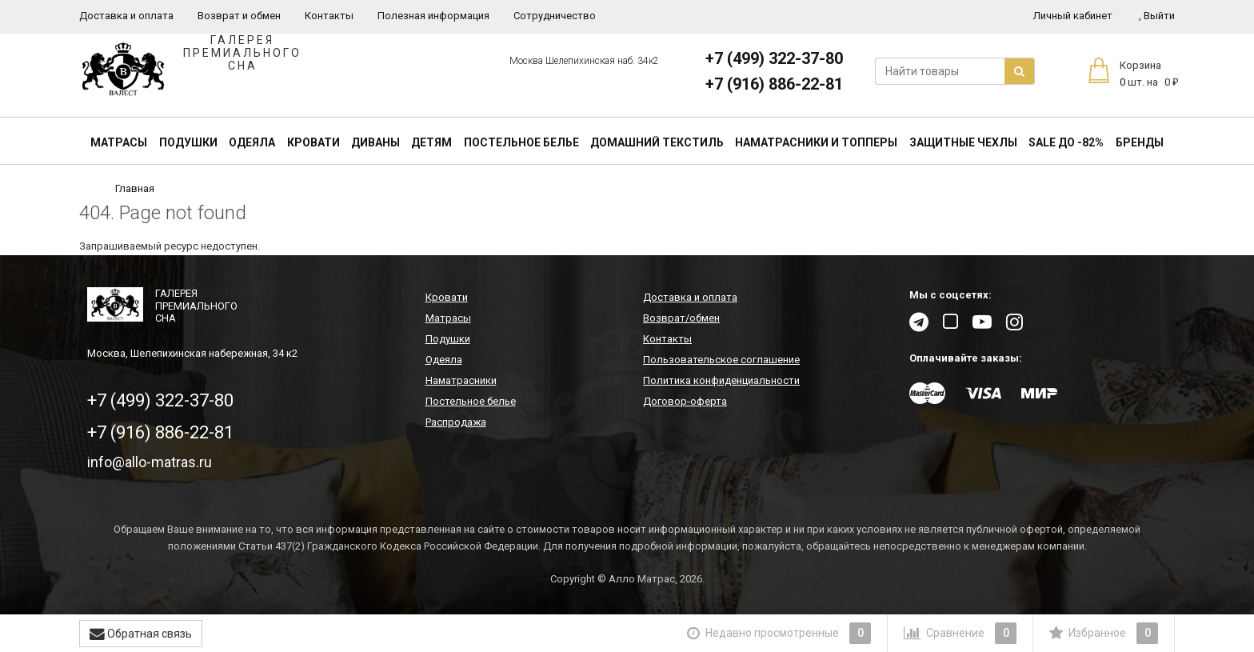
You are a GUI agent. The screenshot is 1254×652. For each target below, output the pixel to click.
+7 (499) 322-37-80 (774, 58)
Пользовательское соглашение (721, 360)
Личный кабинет (1072, 16)
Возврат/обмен (681, 318)
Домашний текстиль (657, 142)
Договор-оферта (685, 401)
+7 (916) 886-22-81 (774, 84)
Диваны (375, 142)
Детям (431, 142)
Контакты (329, 16)
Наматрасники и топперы (816, 142)
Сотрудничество (554, 16)
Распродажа (455, 422)
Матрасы (118, 142)
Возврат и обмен (239, 16)
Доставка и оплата (126, 16)
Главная (134, 188)
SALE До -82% (1066, 142)
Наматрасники (461, 380)
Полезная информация (433, 16)
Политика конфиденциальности (721, 380)
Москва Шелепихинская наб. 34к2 (584, 60)
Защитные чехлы (963, 142)
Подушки (188, 142)
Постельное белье (521, 142)
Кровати (313, 142)
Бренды (1140, 142)
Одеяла (252, 142)
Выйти (1157, 16)
